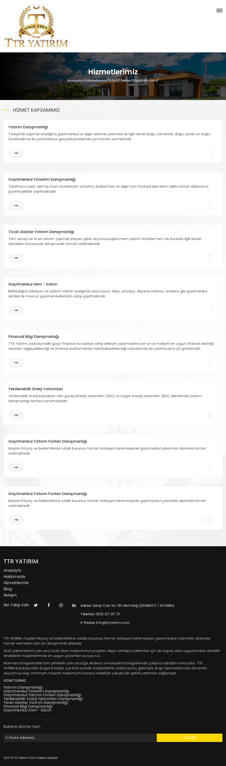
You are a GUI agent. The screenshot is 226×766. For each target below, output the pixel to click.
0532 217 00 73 (100, 614)
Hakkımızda (14, 576)
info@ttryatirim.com (105, 622)
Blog (8, 589)
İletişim (10, 595)
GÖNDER (190, 737)
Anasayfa (75, 80)
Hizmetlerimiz (96, 80)
